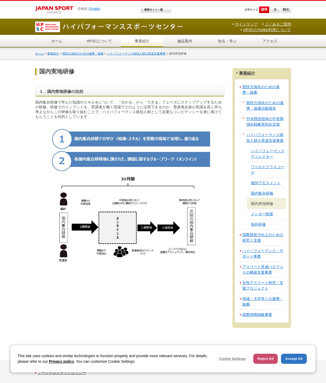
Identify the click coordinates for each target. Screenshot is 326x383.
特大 (286, 9)
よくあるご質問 (278, 24)
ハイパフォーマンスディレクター (267, 154)
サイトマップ (246, 24)
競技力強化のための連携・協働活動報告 (265, 105)
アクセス (270, 41)
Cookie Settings (232, 359)
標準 (264, 9)
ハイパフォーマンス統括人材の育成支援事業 (136, 53)
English (95, 9)
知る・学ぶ (227, 41)
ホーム (56, 41)
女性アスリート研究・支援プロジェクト (262, 285)
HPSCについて (99, 41)
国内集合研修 (262, 193)
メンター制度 (262, 214)
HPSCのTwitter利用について (267, 30)
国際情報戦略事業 (257, 314)
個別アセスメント (266, 183)
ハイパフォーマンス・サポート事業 (262, 253)
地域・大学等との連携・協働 (262, 301)
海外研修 (258, 224)
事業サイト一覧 (153, 9)
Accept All (294, 359)
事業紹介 (142, 41)
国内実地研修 (262, 203)
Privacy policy (61, 361)
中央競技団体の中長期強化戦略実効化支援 (265, 121)
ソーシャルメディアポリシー (62, 372)
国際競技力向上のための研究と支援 (262, 237)
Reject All (265, 359)
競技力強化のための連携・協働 (82, 53)
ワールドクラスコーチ (267, 170)
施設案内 (184, 41)
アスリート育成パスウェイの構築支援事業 (262, 269)
